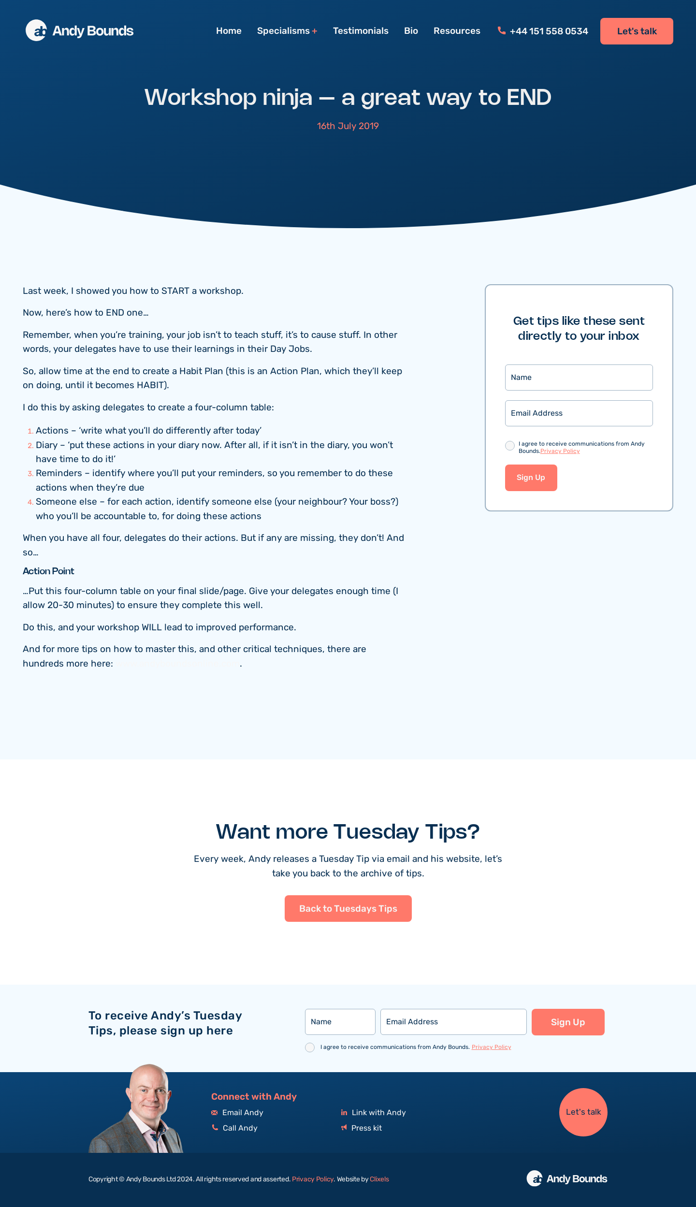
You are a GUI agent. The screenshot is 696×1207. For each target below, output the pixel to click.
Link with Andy (373, 1113)
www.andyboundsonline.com (178, 664)
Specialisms (283, 31)
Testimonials (361, 31)
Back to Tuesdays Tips (348, 928)
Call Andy (234, 1128)
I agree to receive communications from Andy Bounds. (582, 448)
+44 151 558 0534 (543, 31)
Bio (411, 31)
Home (229, 31)
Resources (457, 31)
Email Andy (237, 1113)
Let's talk (637, 31)
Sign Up (531, 478)
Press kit (361, 1128)
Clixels (379, 1179)
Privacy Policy (560, 451)
